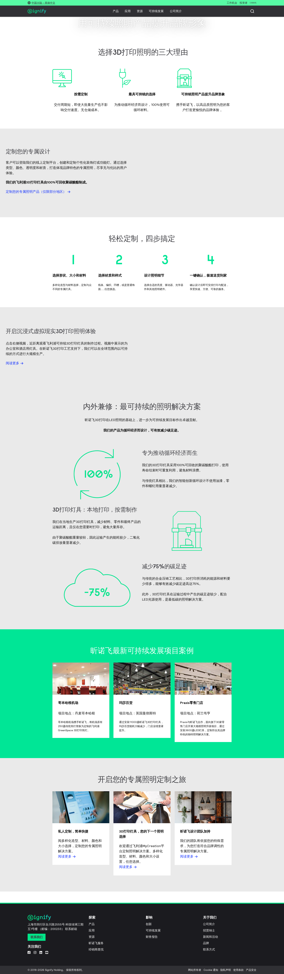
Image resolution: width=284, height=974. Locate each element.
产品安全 (251, 970)
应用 (128, 11)
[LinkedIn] (40, 952)
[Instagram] (35, 952)
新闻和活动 (210, 937)
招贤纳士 (209, 930)
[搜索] (252, 11)
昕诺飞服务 (96, 943)
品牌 (206, 943)
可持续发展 (156, 11)
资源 (140, 11)
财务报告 (152, 937)
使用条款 (238, 970)
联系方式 (209, 949)
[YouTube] (46, 952)
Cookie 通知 (211, 970)
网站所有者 (194, 970)
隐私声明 (225, 970)
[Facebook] (29, 952)
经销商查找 (96, 949)
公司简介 (176, 11)
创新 (149, 924)
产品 (116, 11)
